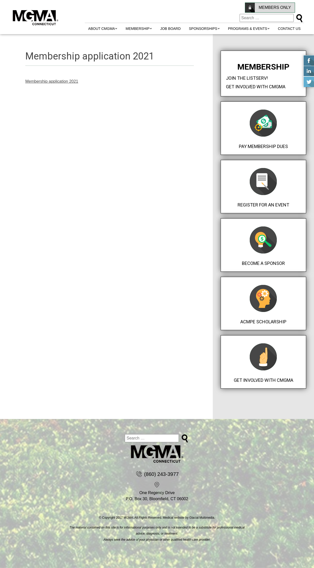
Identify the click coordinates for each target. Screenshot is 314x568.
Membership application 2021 (51, 81)
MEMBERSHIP (138, 29)
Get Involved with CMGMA (255, 86)
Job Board (170, 29)
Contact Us (289, 29)
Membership (263, 67)
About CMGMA (101, 29)
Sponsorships (203, 29)
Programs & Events (247, 29)
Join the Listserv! (247, 78)
